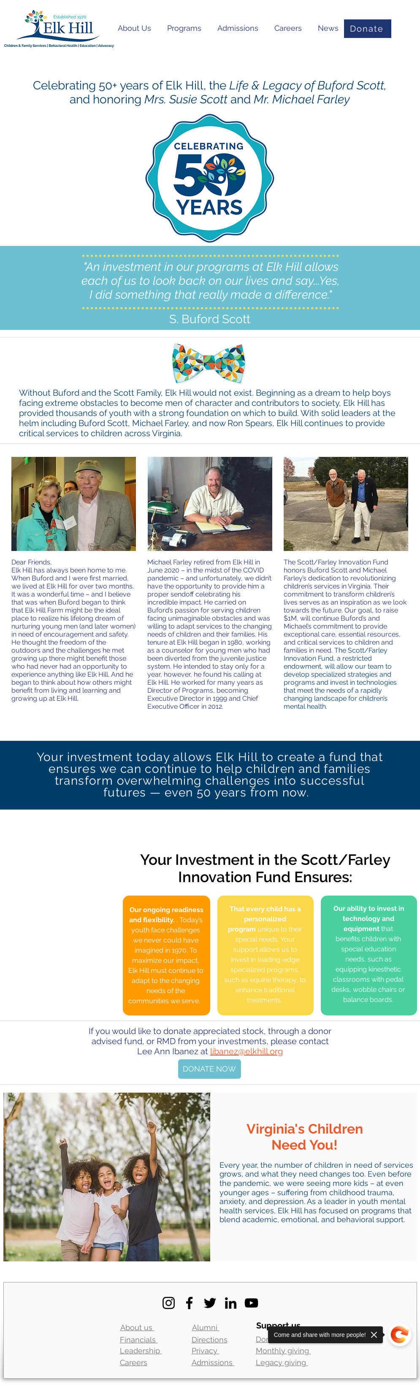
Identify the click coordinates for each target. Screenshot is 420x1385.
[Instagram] (168, 1303)
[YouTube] (251, 1303)
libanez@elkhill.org (246, 1051)
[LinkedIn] (230, 1303)
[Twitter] (210, 1303)
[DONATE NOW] (209, 1069)
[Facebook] (189, 1303)
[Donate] (367, 28)
